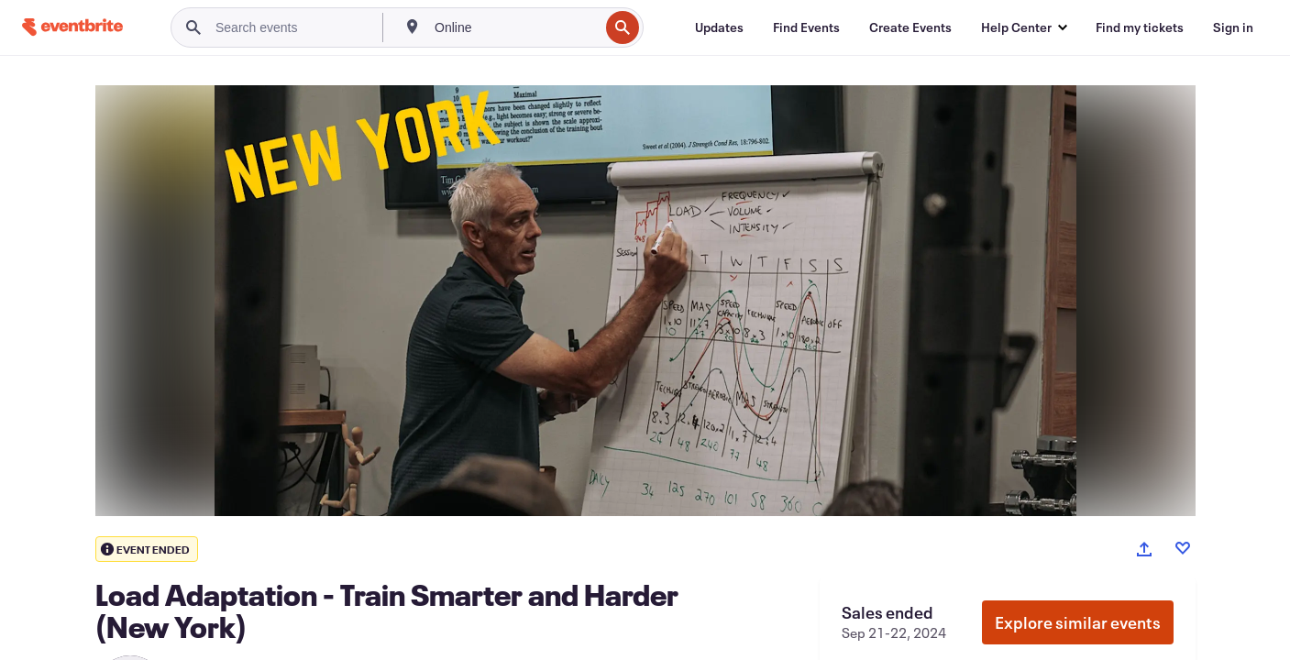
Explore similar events (1078, 622)
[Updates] (719, 27)
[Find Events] (806, 27)
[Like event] (1183, 548)
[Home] (72, 27)
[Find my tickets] (1139, 27)
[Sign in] (1233, 27)
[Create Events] (910, 27)
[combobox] (515, 27)
